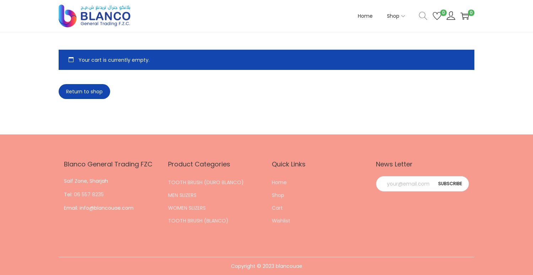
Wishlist (281, 220)
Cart (277, 207)
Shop (278, 195)
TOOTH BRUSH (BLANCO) (198, 220)
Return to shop (84, 91)
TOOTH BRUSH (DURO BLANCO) (206, 182)
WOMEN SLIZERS (187, 207)
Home (279, 182)
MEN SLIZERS (182, 195)
